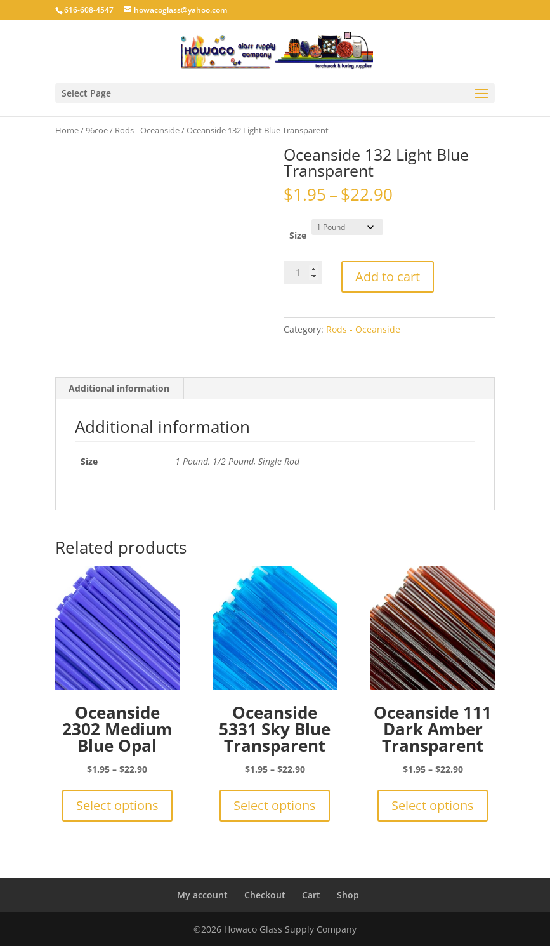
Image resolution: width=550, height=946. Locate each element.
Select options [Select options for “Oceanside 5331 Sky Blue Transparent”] (274, 805)
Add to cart (387, 276)
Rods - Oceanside (147, 130)
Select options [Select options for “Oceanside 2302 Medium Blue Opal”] (117, 805)
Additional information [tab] (119, 388)
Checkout (264, 895)
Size (297, 235)
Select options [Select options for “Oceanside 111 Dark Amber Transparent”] (432, 805)
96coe (97, 130)
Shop (348, 895)
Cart (311, 895)
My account (202, 895)
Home (67, 130)
